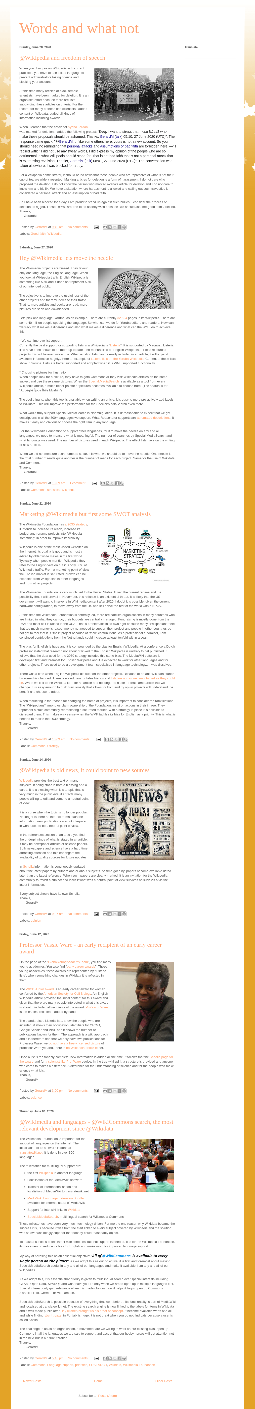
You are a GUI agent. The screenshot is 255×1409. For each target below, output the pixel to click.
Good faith (38, 233)
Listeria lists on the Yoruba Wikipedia (117, 359)
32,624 (122, 318)
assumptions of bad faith (119, 146)
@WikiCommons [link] (116, 1255)
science (36, 1097)
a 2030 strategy (76, 524)
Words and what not (79, 28)
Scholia (28, 866)
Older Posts (163, 1381)
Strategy (53, 746)
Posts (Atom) (107, 1396)
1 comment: (78, 483)
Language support (60, 1365)
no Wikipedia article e (81, 1048)
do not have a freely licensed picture (74, 1043)
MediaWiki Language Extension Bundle (56, 1198)
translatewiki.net (30, 1152)
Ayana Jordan (78, 127)
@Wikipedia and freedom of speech (62, 57)
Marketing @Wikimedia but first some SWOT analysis (85, 514)
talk (118, 137)
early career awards (81, 966)
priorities (81, 1365)
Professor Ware (96, 1007)
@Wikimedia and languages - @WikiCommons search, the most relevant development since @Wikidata (96, 1125)
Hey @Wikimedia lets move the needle (66, 258)
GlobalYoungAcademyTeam (68, 962)
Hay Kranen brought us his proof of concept (91, 1311)
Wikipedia (54, 233)
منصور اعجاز (52, 1315)
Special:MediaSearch (103, 381)
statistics (53, 490)
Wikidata (74, 1210)
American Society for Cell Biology (67, 993)
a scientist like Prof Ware (63, 1061)
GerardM (107, 137)
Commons (38, 490)
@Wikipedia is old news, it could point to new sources (84, 770)
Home (98, 1381)
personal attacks (79, 146)
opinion (36, 920)
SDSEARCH (98, 1365)
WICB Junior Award (40, 989)
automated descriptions (153, 418)
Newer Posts (32, 1381)
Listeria (115, 345)
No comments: (78, 227)
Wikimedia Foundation (139, 1365)
